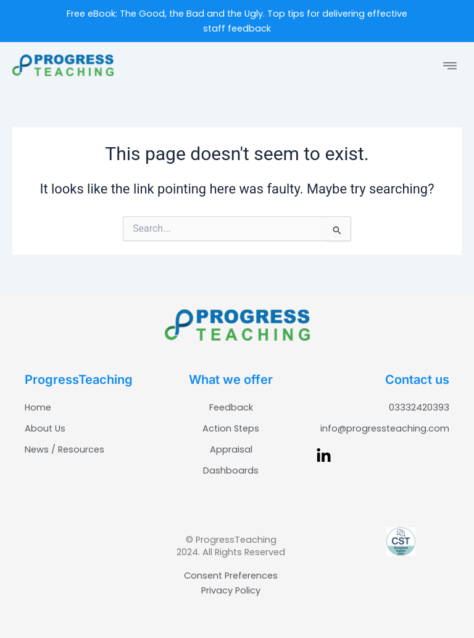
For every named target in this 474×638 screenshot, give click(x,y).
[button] (450, 66)
